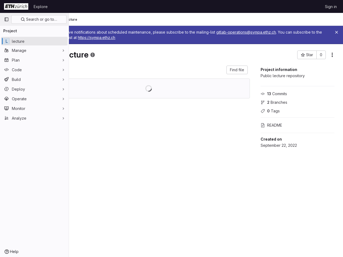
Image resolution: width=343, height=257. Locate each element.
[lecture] (34, 41)
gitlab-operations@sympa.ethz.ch (274, 32)
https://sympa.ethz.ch (154, 37)
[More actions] (332, 55)
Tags (270, 111)
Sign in (331, 6)
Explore (41, 6)
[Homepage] (16, 6)
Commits (274, 93)
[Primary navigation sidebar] (6, 19)
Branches (274, 102)
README (271, 125)
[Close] (336, 32)
